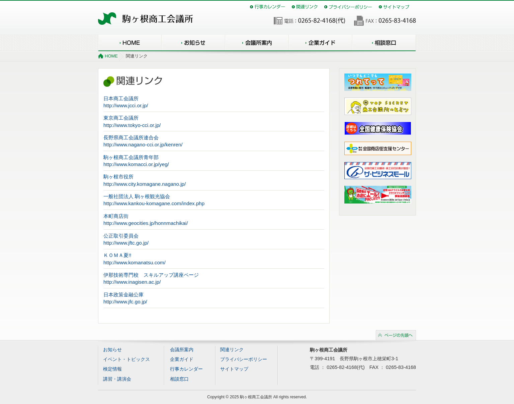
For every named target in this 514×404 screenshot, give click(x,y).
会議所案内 (257, 42)
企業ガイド (320, 42)
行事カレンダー (267, 7)
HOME (130, 42)
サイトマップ (394, 7)
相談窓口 (384, 42)
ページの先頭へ (396, 335)
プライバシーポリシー (348, 7)
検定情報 (112, 369)
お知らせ (193, 42)
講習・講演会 (117, 379)
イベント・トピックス (126, 359)
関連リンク (305, 7)
